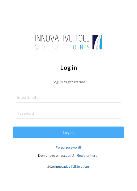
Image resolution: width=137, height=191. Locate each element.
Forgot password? (68, 147)
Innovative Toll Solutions (72, 166)
